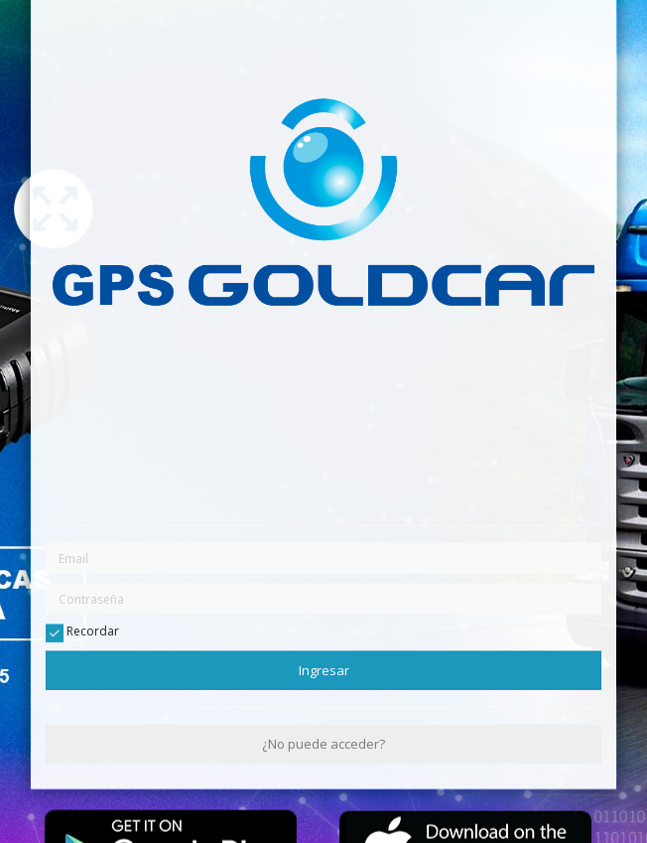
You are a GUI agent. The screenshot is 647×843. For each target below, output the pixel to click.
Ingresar (324, 669)
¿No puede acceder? (323, 744)
